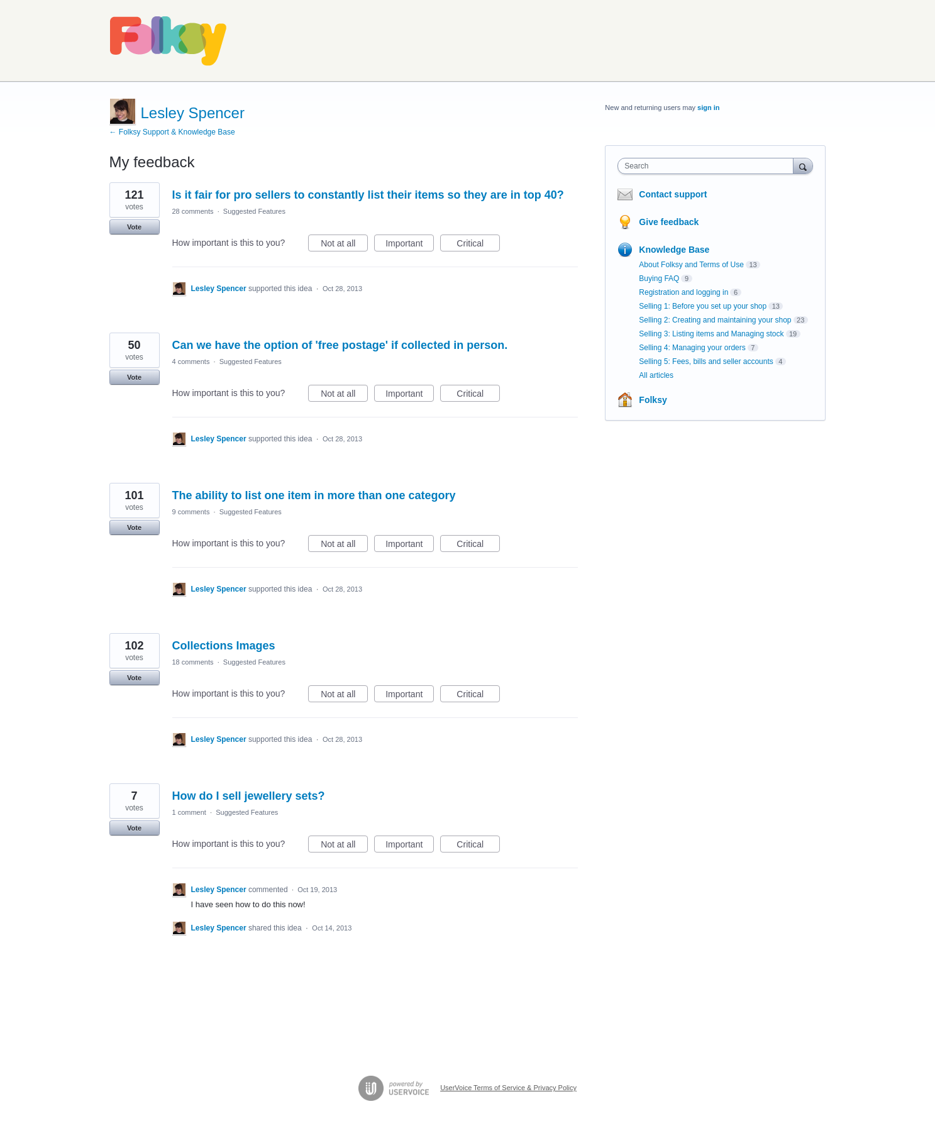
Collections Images (223, 645)
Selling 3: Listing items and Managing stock (711, 333)
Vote (134, 227)
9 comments (191, 512)
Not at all (344, 245)
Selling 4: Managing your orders (692, 347)
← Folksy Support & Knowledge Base (172, 132)
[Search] (803, 166)
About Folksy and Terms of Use (691, 264)
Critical (478, 245)
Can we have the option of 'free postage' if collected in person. (340, 345)
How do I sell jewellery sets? (248, 796)
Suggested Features (254, 211)
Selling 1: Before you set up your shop (702, 306)
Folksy (653, 400)
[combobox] (708, 166)
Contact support (673, 194)
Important (409, 245)
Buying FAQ (659, 278)
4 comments (191, 361)
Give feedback (669, 222)
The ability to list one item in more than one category (314, 495)
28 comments (193, 211)
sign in (708, 107)
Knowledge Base (674, 250)
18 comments (193, 662)
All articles (656, 375)
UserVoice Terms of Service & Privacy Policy (508, 1087)
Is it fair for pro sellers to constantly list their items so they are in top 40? (368, 195)
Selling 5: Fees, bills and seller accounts (706, 361)
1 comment (189, 812)
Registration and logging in (683, 292)
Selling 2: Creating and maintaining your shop (715, 320)
